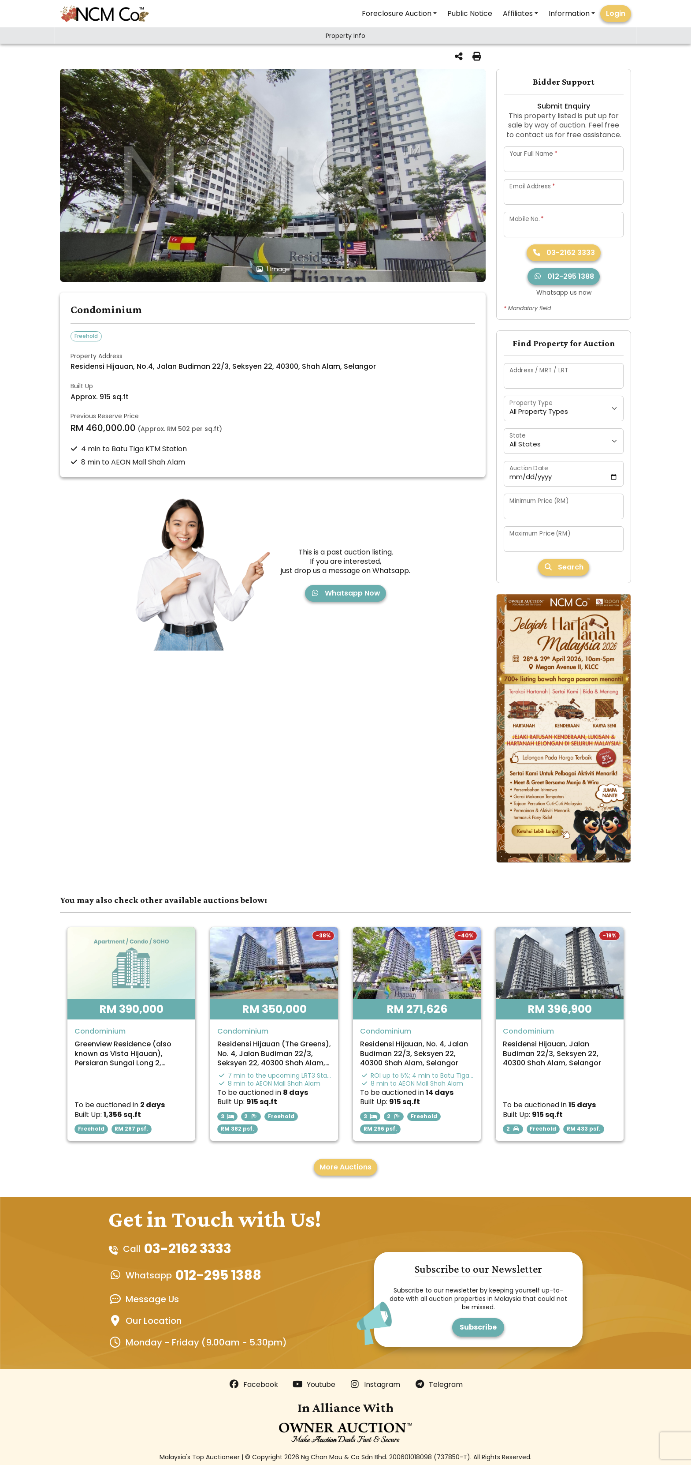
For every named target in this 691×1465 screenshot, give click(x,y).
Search (563, 567)
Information (569, 13)
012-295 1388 (563, 276)
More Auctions (345, 1167)
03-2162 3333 (563, 252)
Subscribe (478, 1327)
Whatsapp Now (345, 593)
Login (615, 13)
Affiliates (518, 13)
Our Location (154, 1320)
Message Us (152, 1299)
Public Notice (469, 13)
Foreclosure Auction (396, 13)
